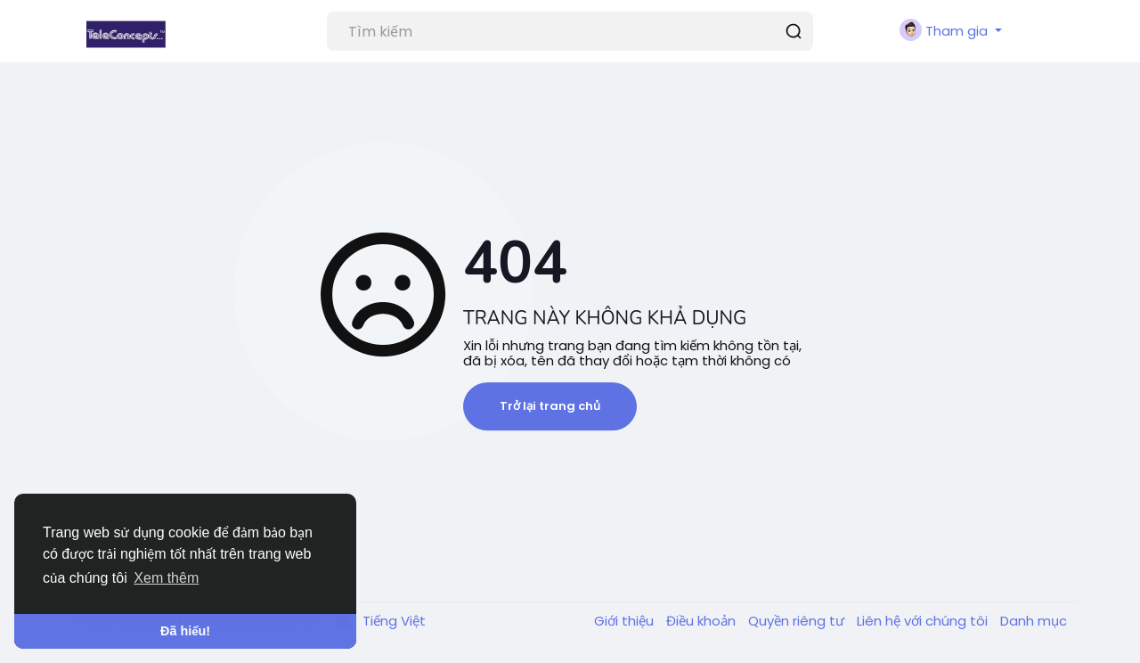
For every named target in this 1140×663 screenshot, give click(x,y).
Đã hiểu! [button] (185, 631)
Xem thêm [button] (166, 577)
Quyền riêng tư (798, 620)
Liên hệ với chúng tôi (924, 620)
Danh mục (1033, 620)
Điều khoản (702, 620)
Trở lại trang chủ (550, 405)
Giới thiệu (625, 620)
